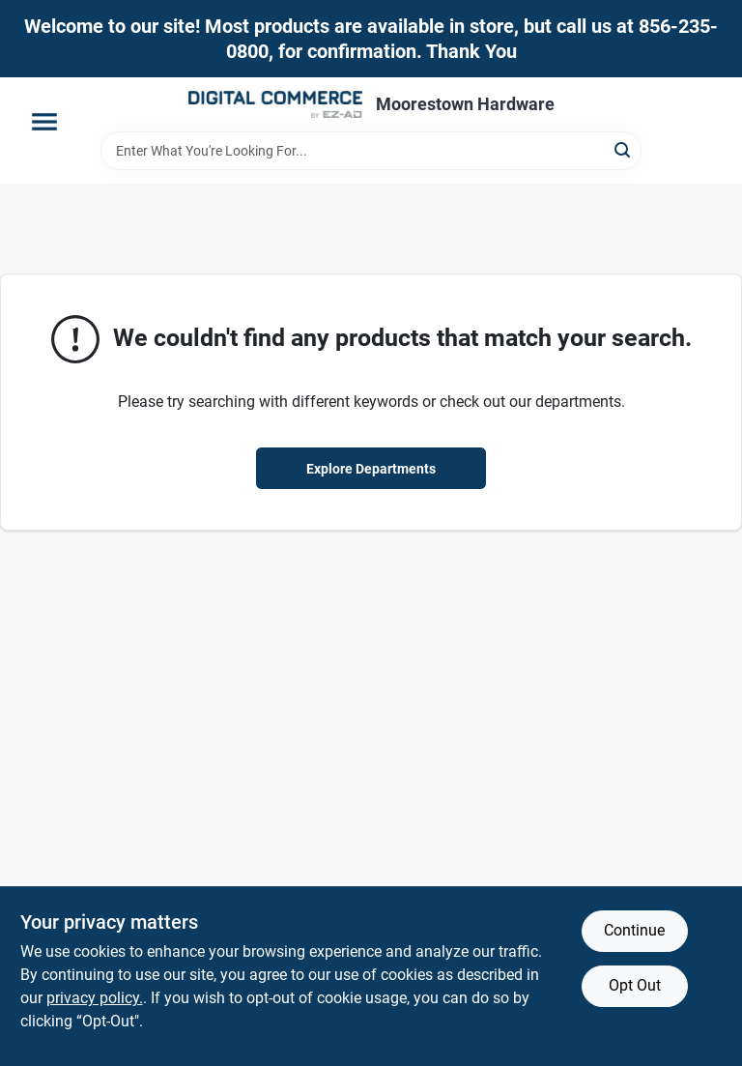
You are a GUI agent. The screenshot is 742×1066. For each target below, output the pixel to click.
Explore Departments (371, 468)
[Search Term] (371, 150)
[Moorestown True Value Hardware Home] (275, 104)
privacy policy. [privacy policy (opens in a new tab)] (94, 998)
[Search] (624, 149)
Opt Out (635, 985)
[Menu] (44, 121)
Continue (634, 930)
